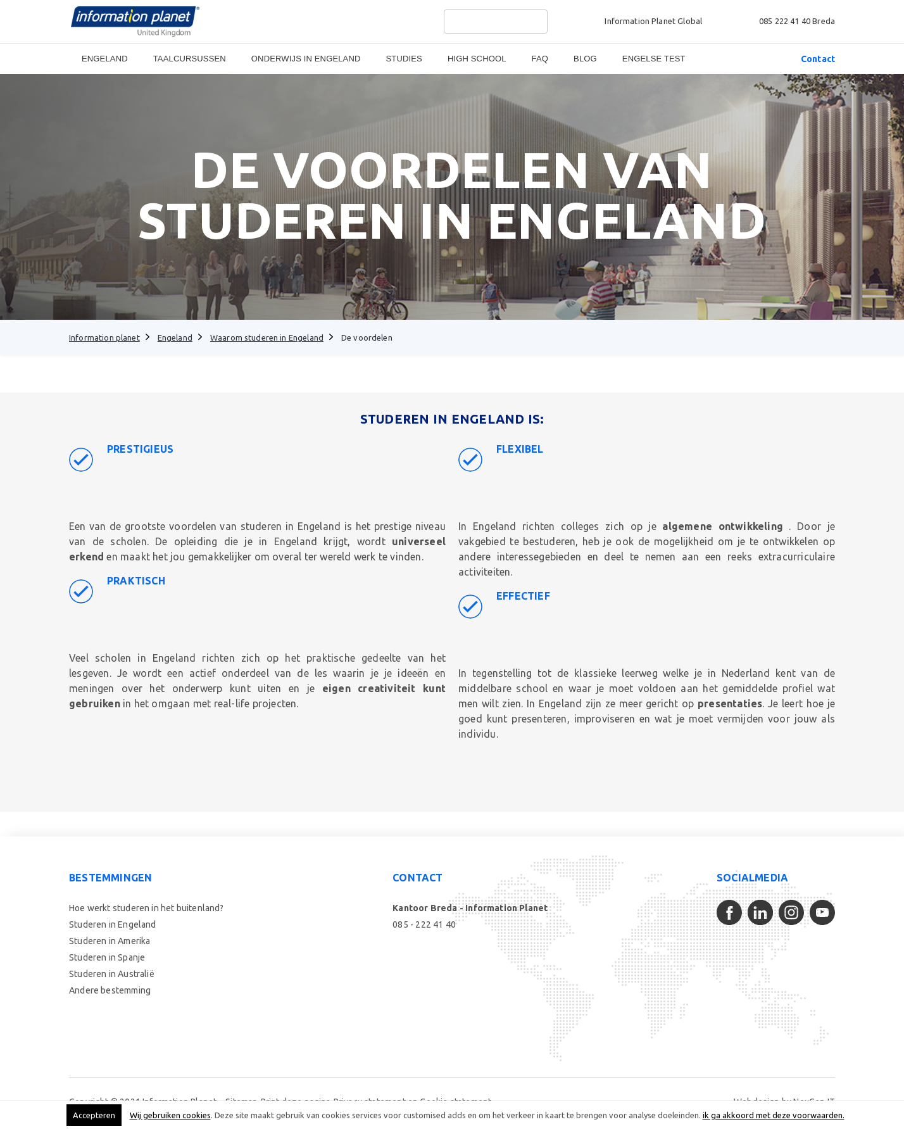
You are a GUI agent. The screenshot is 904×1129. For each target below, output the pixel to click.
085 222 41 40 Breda (797, 20)
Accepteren (94, 1115)
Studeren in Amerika (109, 941)
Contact (818, 59)
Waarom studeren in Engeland (266, 337)
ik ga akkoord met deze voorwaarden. (773, 1115)
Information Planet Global (653, 20)
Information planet (104, 337)
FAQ (540, 58)
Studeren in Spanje (107, 957)
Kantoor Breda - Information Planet (470, 908)
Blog (585, 58)
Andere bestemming (110, 990)
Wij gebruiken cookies (170, 1115)
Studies (404, 58)
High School (477, 58)
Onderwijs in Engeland (306, 58)
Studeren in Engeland (112, 924)
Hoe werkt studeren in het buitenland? (146, 908)
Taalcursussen (189, 58)
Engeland (105, 58)
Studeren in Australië (111, 974)
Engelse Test (654, 58)
